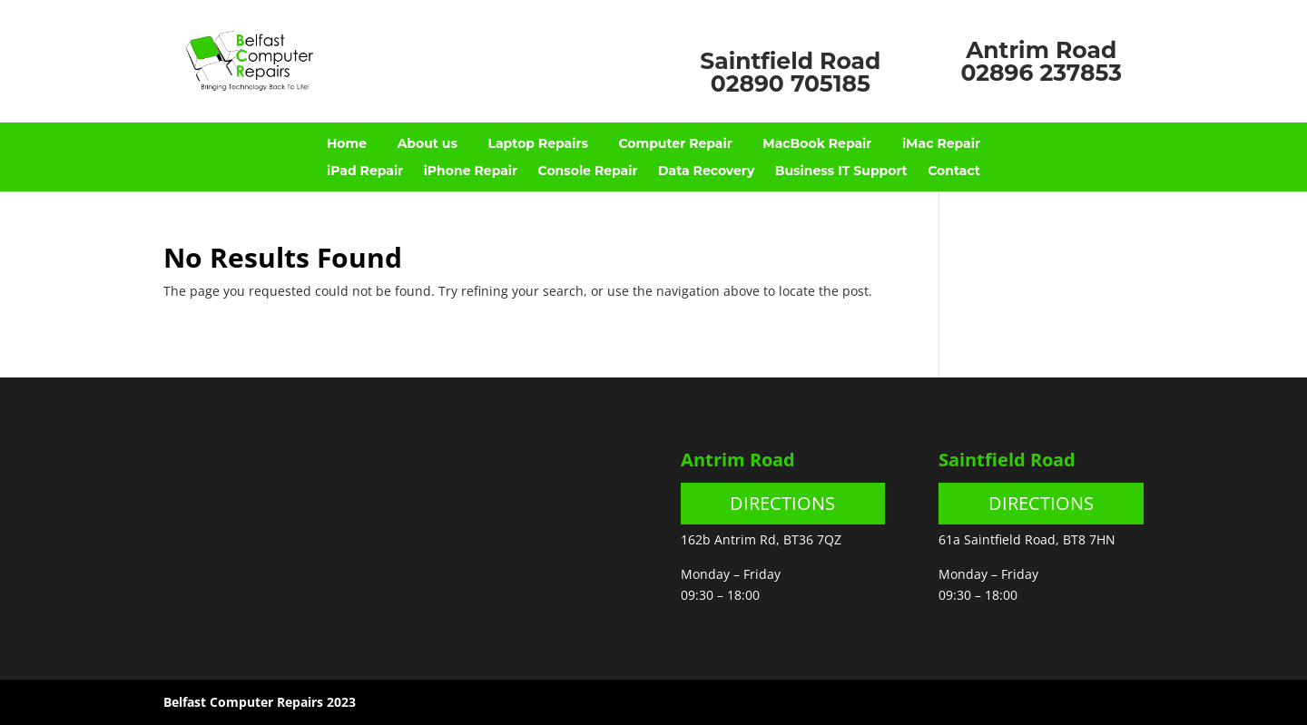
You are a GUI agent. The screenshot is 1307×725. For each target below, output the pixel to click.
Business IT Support (841, 171)
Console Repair (588, 171)
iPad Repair (365, 171)
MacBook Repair (816, 144)
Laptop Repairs (537, 144)
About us (427, 144)
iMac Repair (941, 144)
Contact (954, 171)
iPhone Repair (470, 171)
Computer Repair (675, 144)
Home (347, 144)
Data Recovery (706, 171)
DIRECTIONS (782, 503)
